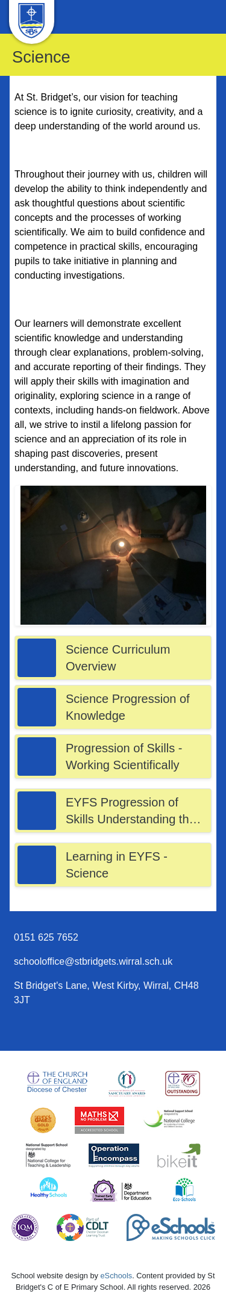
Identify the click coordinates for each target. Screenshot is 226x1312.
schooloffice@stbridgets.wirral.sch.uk (93, 961)
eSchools (117, 1275)
